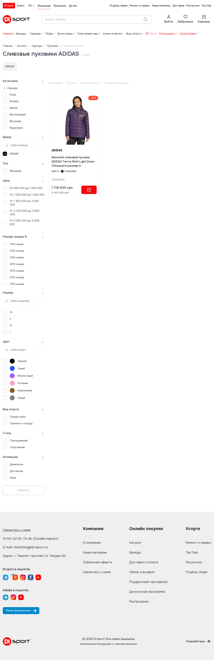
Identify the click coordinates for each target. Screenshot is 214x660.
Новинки (8, 33)
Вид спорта (133, 33)
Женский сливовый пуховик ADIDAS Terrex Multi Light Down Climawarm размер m (73, 162)
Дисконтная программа (147, 592)
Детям (73, 5)
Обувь (49, 33)
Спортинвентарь (87, 33)
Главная (7, 45)
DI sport (9, 5)
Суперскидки (187, 33)
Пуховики (52, 45)
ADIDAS (9, 66)
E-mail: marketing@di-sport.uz (25, 547)
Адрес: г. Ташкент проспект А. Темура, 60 (34, 556)
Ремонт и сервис (140, 5)
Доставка (178, 5)
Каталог (22, 45)
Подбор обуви (118, 5)
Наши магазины (161, 5)
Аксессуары (65, 33)
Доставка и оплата (143, 562)
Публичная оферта (97, 562)
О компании (92, 543)
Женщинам (44, 5)
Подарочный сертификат (148, 582)
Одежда (35, 33)
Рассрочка (192, 5)
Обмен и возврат (142, 572)
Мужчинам (60, 5)
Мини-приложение (21, 610)
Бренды (21, 33)
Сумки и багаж (112, 33)
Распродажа (167, 33)
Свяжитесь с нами (17, 530)
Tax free (206, 5)
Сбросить (24, 490)
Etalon (20, 5)
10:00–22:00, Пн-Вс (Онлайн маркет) (30, 539)
